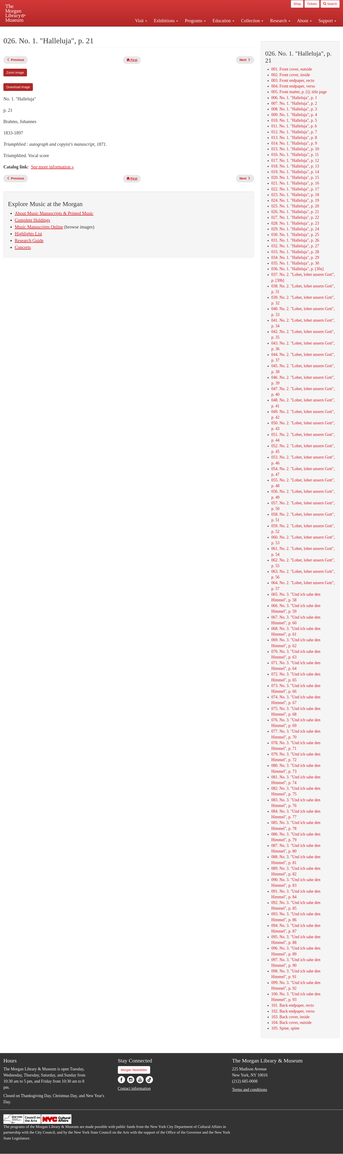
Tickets (312, 4)
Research (280, 20)
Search (330, 4)
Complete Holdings (32, 220)
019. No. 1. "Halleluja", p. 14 (295, 172)
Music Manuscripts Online (39, 226)
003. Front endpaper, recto (292, 80)
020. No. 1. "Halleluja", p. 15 (295, 177)
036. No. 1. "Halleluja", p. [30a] (297, 269)
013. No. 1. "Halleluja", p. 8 (294, 137)
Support (327, 20)
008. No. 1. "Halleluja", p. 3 (294, 109)
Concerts (23, 247)
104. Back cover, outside (291, 1022)
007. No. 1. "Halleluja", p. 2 (294, 103)
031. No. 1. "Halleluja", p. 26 (295, 240)
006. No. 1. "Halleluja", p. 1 (294, 97)
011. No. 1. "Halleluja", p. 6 (294, 126)
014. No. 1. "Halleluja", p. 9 (294, 143)
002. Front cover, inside (290, 75)
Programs (195, 20)
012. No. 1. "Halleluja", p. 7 (294, 132)
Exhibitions (166, 20)
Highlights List (28, 233)
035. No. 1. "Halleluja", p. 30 (295, 263)
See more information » (52, 166)
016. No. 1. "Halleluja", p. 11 (295, 154)
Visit (141, 20)
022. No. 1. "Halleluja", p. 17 (295, 189)
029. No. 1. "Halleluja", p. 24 (295, 229)
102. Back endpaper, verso (293, 1011)
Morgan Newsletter (134, 1070)
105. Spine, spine (285, 1028)
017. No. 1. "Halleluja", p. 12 (295, 160)
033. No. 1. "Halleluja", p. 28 (295, 252)
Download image (18, 87)
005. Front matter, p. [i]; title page (299, 92)
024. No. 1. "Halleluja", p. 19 (295, 200)
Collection (252, 20)
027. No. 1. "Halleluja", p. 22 (295, 217)
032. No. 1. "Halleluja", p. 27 (295, 246)
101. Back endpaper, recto (292, 1005)
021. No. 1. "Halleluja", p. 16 (295, 183)
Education (223, 20)
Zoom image (15, 72)
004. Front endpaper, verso (293, 86)
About (304, 20)
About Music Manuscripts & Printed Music (54, 213)
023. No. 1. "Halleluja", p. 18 (295, 194)
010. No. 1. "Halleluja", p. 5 (294, 120)
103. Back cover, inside (290, 1017)
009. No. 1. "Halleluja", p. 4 (294, 114)
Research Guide (29, 240)
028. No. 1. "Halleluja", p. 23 (295, 223)
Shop (297, 4)
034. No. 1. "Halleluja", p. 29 (295, 257)
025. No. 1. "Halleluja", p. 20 (295, 206)
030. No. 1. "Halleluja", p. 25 (295, 234)
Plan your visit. (117, 30)
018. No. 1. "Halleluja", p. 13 (295, 166)
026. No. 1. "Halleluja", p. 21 (295, 211)
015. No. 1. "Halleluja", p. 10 (295, 149)
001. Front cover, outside (291, 69)
